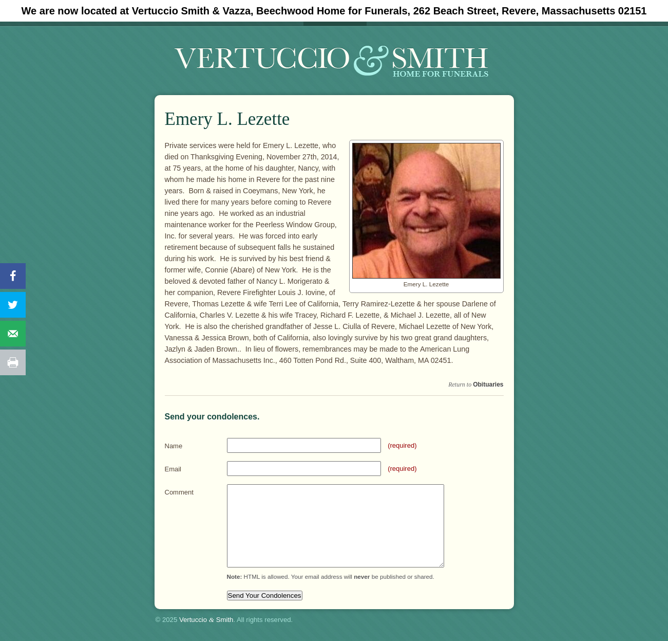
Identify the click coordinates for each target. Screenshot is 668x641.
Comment (179, 492)
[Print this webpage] (13, 362)
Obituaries (488, 384)
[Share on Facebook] (13, 276)
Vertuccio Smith (206, 620)
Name (174, 446)
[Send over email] (13, 333)
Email (173, 469)
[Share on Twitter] (13, 305)
